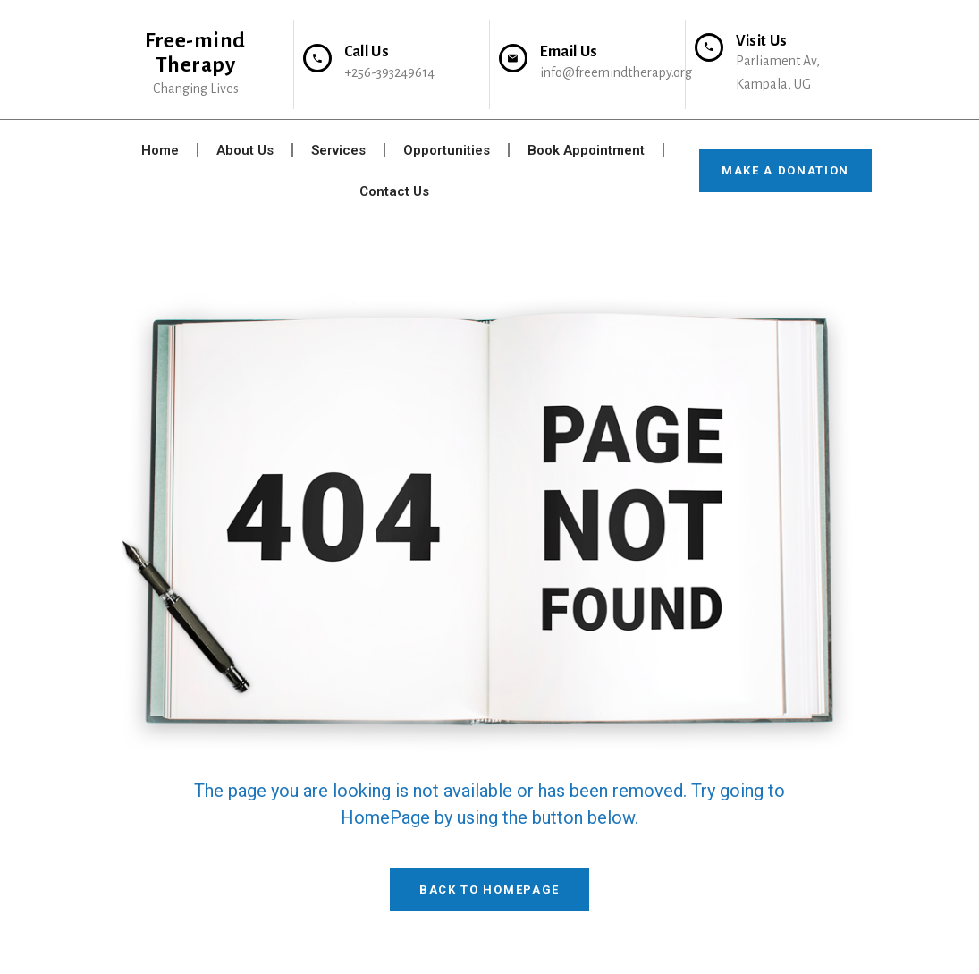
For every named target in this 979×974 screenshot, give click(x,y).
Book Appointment (586, 150)
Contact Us (394, 191)
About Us (245, 150)
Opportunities (446, 150)
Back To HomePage (489, 889)
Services (338, 150)
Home (160, 150)
